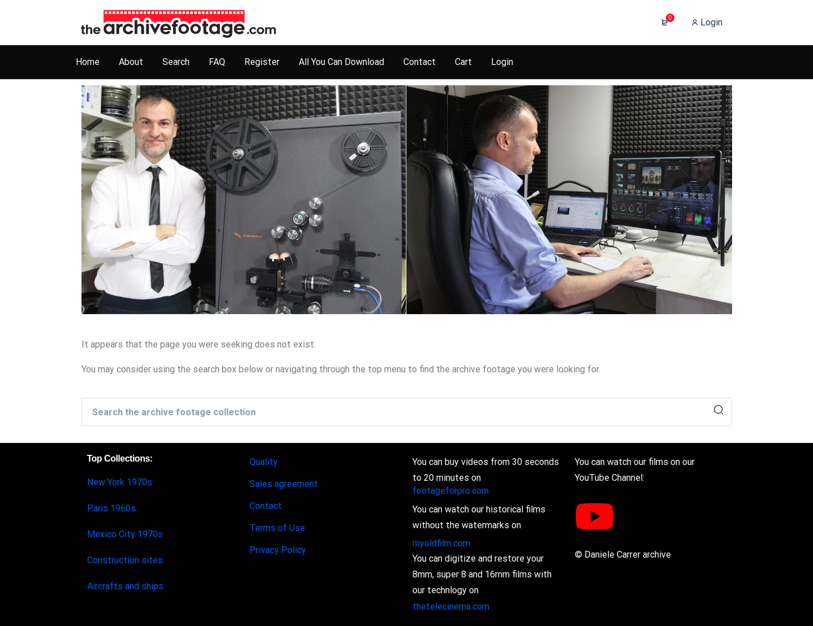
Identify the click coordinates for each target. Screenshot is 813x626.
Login (706, 22)
